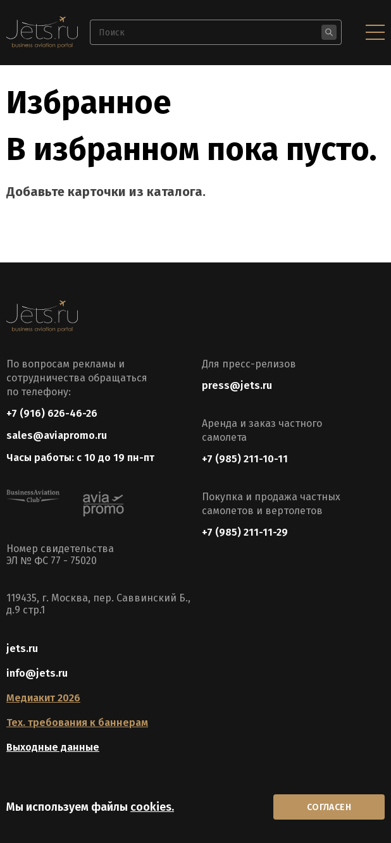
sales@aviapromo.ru (56, 435)
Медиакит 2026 (43, 698)
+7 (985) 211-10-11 (245, 459)
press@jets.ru (237, 385)
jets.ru (22, 649)
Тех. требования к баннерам (77, 723)
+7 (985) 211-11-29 (245, 532)
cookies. (152, 807)
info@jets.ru (37, 673)
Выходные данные (52, 747)
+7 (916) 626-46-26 (51, 413)
